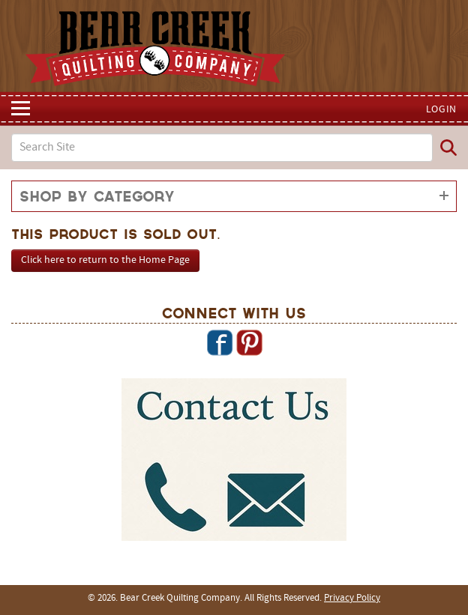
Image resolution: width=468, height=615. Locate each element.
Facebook (219, 342)
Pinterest (249, 342)
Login (442, 109)
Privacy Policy (352, 598)
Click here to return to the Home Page (105, 260)
